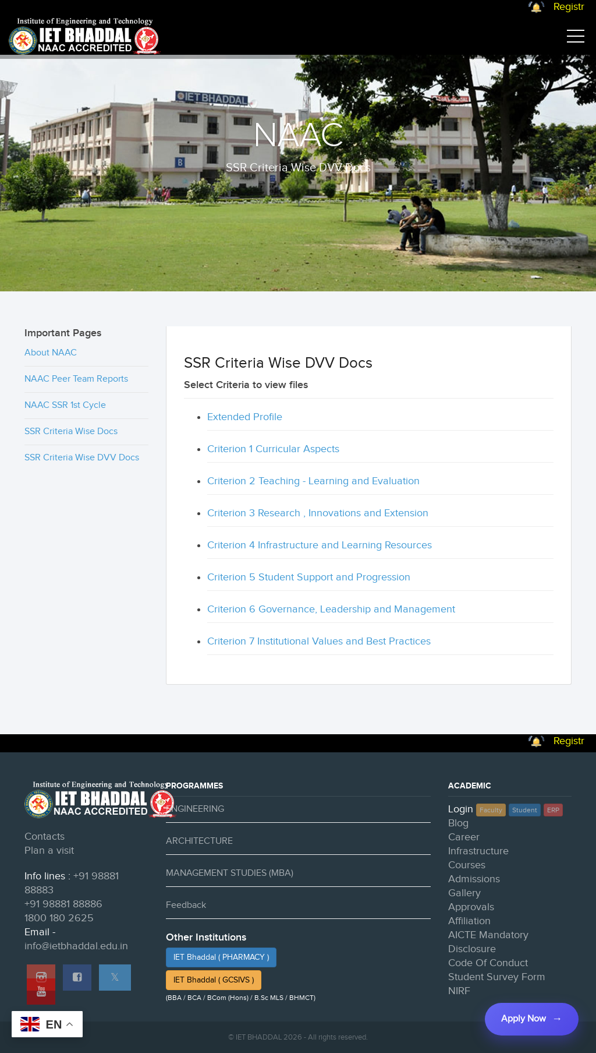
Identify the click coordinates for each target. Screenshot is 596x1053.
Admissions (474, 879)
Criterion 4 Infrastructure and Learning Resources (319, 545)
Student (524, 810)
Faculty (491, 810)
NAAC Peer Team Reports (76, 379)
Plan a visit (49, 850)
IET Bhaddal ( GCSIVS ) (213, 980)
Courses (466, 865)
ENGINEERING (195, 809)
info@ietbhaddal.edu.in (76, 946)
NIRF (459, 991)
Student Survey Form (496, 977)
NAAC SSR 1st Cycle (65, 405)
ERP (553, 810)
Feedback (186, 905)
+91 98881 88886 (63, 904)
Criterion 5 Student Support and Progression (308, 577)
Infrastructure (478, 851)
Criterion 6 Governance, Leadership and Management (331, 609)
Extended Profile (244, 417)
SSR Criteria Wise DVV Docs (81, 457)
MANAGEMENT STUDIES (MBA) (229, 873)
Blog (458, 823)
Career (464, 837)
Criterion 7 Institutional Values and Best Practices (319, 641)
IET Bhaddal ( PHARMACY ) (221, 957)
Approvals (471, 907)
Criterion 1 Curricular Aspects (273, 449)
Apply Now (523, 1018)
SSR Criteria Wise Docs (71, 431)
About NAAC (50, 352)
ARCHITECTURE (199, 841)
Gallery (464, 893)
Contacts (44, 836)
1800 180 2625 (59, 918)
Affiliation (469, 921)
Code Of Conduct (488, 963)
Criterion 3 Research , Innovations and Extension (317, 513)
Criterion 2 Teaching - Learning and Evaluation (313, 481)
